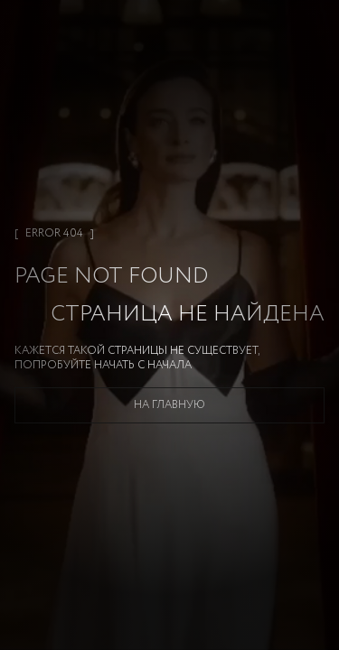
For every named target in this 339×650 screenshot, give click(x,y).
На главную (169, 405)
